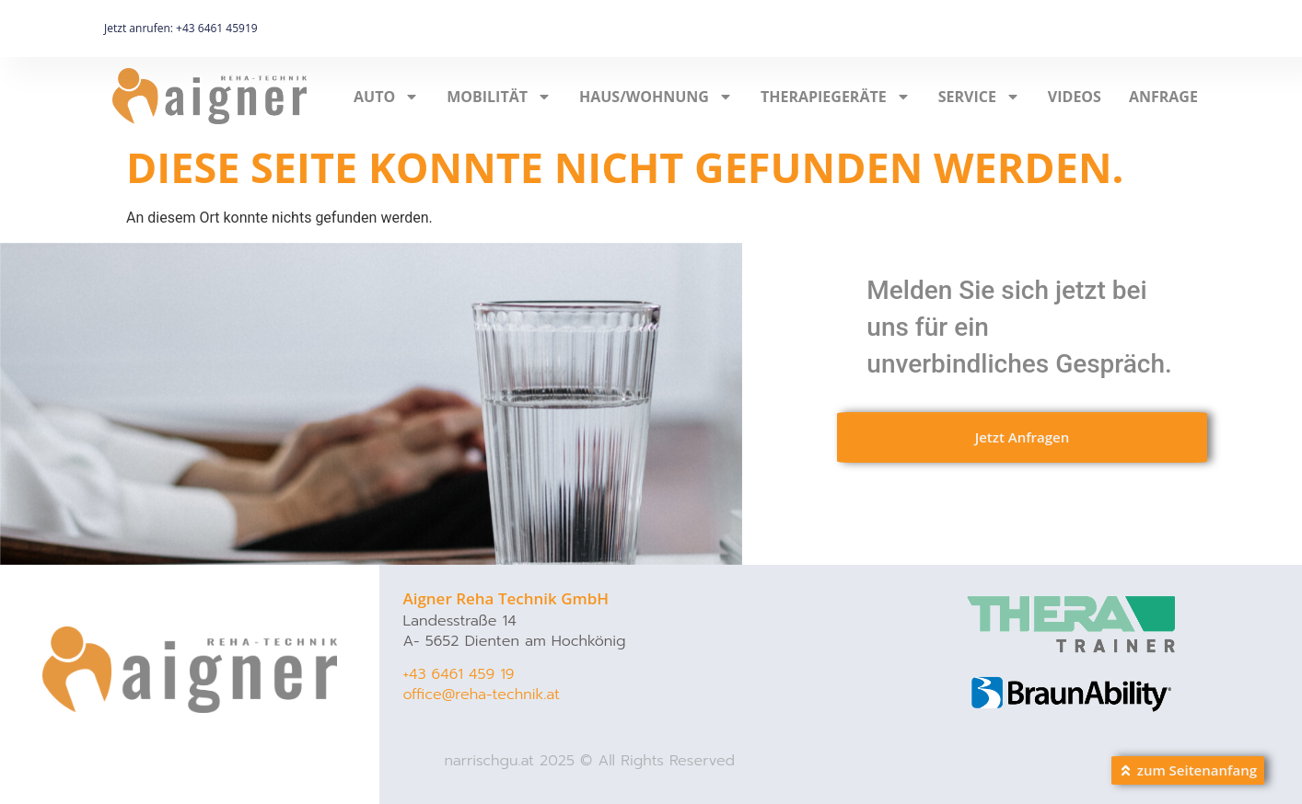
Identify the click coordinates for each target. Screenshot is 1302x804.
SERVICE (979, 96)
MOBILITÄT (499, 96)
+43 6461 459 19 (458, 674)
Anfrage (1163, 96)
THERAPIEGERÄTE (836, 96)
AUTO (386, 96)
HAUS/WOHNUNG (656, 96)
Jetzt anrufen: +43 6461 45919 (181, 28)
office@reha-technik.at (480, 694)
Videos (1074, 96)
